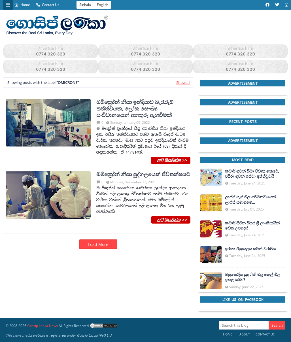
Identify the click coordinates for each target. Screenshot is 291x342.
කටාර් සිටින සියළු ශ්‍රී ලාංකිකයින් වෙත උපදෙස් (252, 225)
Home (22, 4)
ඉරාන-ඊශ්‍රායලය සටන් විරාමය (250, 248)
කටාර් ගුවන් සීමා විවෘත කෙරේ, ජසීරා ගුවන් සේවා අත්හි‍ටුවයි (252, 174)
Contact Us (47, 4)
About (244, 334)
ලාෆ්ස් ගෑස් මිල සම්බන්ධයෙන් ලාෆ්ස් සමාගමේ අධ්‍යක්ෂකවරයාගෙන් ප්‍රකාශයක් (252, 199)
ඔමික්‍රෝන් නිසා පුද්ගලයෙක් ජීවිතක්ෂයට (143, 174)
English (102, 4)
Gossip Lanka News (42, 325)
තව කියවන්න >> (171, 160)
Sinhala (85, 4)
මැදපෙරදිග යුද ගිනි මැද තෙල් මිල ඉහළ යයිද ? (252, 277)
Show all (183, 82)
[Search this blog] (244, 325)
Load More (98, 244)
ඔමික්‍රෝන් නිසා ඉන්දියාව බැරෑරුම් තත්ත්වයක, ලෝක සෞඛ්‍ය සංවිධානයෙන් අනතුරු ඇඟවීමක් (134, 108)
